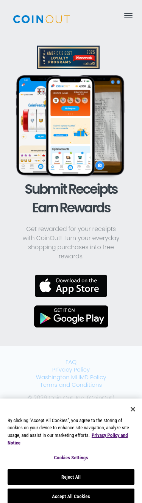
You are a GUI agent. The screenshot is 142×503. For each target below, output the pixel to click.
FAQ (71, 362)
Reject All (71, 479)
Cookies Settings (71, 460)
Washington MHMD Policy (71, 377)
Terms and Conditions (71, 385)
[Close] (133, 411)
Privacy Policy (71, 369)
